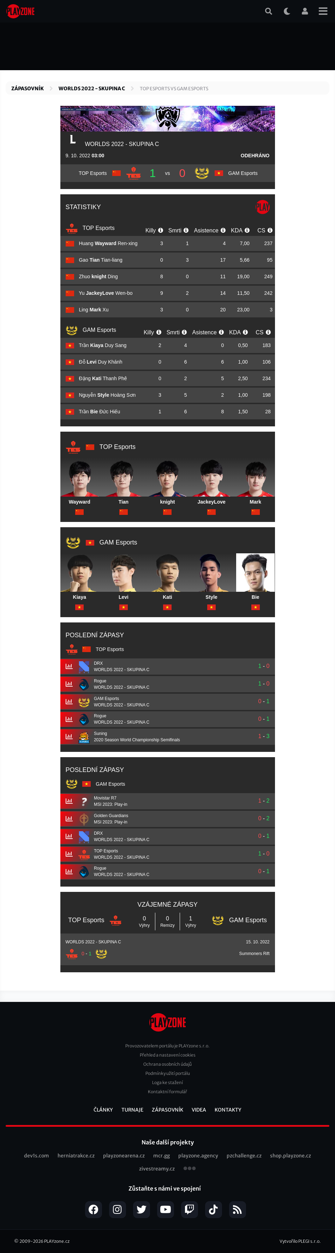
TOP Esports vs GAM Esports (174, 89)
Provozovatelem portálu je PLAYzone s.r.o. (167, 1045)
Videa (199, 1110)
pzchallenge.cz (244, 1155)
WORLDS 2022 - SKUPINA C (92, 88)
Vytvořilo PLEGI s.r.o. (300, 1241)
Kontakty (228, 1110)
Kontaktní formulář (167, 1091)
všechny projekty (189, 1169)
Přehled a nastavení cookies (168, 1055)
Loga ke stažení (167, 1082)
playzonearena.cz (124, 1155)
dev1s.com (36, 1155)
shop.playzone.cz (290, 1155)
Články (103, 1110)
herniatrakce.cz (76, 1155)
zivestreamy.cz (157, 1169)
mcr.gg (161, 1155)
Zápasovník (27, 88)
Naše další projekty (168, 1142)
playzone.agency (198, 1155)
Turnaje (132, 1110)
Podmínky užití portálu (167, 1073)
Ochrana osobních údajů (167, 1064)
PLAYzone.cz (57, 1241)
